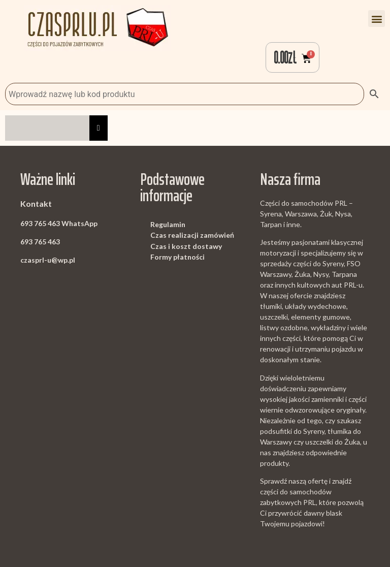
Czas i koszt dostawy (186, 246)
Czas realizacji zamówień (192, 235)
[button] (376, 18)
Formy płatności (177, 257)
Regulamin (167, 224)
